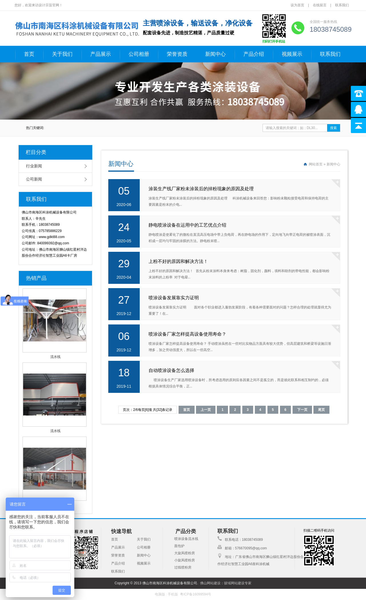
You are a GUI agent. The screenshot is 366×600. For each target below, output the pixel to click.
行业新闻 (34, 166)
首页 (29, 54)
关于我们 (62, 54)
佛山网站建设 (210, 583)
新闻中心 (215, 54)
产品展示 (100, 54)
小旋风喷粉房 (184, 560)
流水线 (55, 357)
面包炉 (179, 546)
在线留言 (320, 5)
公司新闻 (34, 179)
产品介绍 (253, 54)
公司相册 (139, 54)
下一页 (302, 410)
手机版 (173, 594)
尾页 (321, 410)
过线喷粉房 (182, 567)
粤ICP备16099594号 (195, 594)
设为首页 (298, 5)
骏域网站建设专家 (237, 583)
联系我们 (342, 5)
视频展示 (292, 54)
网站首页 (316, 164)
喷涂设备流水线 (186, 539)
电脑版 (160, 594)
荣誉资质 (177, 54)
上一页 (206, 410)
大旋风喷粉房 (184, 553)
